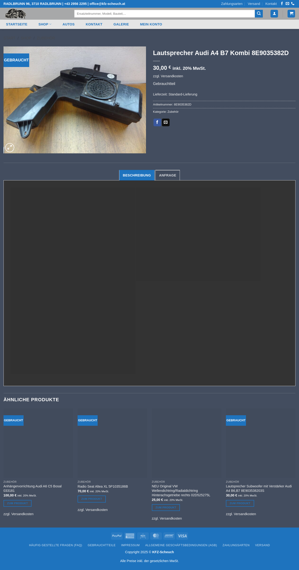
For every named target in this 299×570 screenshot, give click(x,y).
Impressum (130, 545)
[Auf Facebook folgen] (282, 4)
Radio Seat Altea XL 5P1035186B (103, 486)
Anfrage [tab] (167, 175)
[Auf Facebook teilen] (157, 123)
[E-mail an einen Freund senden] (166, 123)
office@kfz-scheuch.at (107, 4)
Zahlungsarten (231, 4)
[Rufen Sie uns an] (292, 4)
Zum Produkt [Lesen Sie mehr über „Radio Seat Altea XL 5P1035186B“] (91, 498)
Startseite (16, 24)
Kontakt (271, 4)
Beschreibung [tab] (137, 175)
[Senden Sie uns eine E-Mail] (287, 4)
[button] (274, 14)
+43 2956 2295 (75, 4)
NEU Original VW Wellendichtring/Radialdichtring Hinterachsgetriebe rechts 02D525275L (181, 490)
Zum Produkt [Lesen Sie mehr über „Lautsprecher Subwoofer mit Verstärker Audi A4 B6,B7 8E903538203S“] (240, 503)
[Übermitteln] (259, 14)
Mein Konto (151, 24)
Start (9, 38)
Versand (254, 4)
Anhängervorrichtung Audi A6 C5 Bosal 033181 (33, 488)
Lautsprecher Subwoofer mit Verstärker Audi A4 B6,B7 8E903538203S (259, 488)
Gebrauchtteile (102, 545)
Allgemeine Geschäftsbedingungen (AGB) (181, 545)
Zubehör (46, 38)
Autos (69, 24)
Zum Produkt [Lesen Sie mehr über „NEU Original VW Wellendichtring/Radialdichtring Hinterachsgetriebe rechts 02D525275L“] (166, 507)
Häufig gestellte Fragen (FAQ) (55, 545)
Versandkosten (172, 76)
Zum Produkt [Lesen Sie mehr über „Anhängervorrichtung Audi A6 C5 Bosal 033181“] (17, 503)
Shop (45, 24)
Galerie (121, 24)
